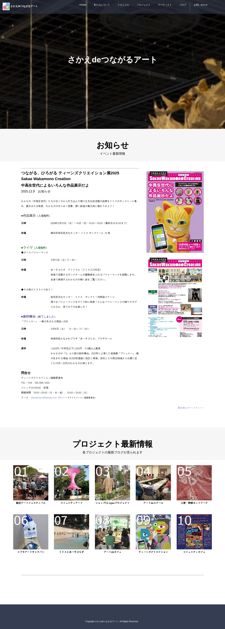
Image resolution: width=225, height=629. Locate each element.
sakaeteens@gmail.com (44, 397)
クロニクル (123, 5)
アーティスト (165, 5)
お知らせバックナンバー (191, 407)
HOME (82, 5)
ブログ (182, 5)
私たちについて (102, 5)
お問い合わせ (201, 5)
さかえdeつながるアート (24, 6)
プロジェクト (143, 5)
